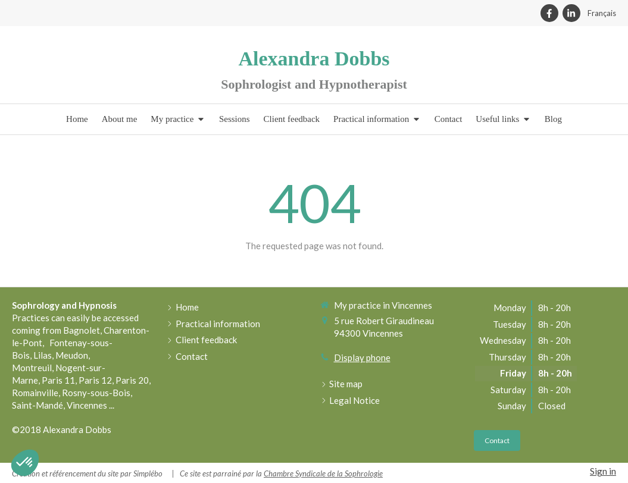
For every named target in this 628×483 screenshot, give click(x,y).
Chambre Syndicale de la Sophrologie (323, 473)
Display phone (362, 357)
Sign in (603, 471)
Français (602, 13)
